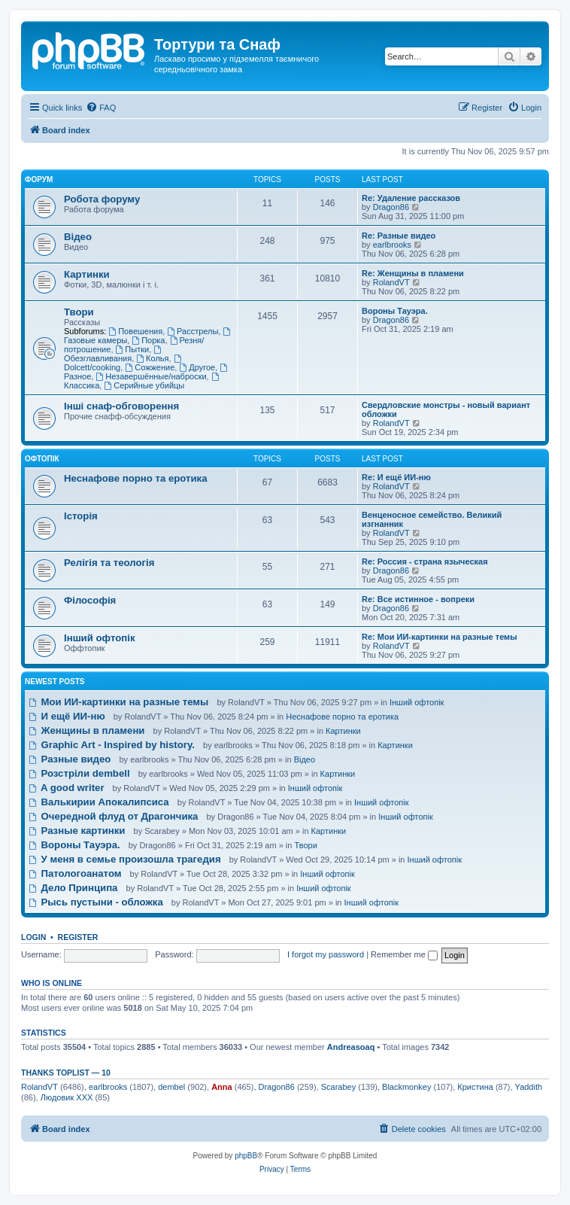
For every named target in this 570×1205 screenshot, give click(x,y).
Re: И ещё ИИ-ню (396, 477)
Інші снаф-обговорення (121, 406)
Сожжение (149, 367)
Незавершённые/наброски (151, 376)
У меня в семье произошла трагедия (125, 859)
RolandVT (391, 282)
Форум (39, 179)
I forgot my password (325, 954)
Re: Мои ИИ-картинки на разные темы (439, 636)
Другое (197, 367)
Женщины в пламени (86, 730)
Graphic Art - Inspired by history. (112, 744)
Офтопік (42, 459)
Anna (221, 1086)
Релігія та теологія (109, 562)
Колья (152, 358)
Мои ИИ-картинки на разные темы (118, 701)
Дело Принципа (73, 887)
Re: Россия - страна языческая (425, 561)
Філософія (90, 600)
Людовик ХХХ (67, 1097)
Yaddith (529, 1086)
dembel (171, 1086)
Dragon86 (391, 206)
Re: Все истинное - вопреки (418, 599)
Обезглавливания (113, 354)
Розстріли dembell (79, 773)
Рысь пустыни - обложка (96, 902)
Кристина (475, 1086)
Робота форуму (102, 199)
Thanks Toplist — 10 (66, 1072)
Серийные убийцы (144, 385)
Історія (81, 516)
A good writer (67, 787)
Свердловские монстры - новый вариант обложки (446, 409)
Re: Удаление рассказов (411, 197)
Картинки (87, 274)
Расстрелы (192, 331)
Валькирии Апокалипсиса (99, 802)
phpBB (246, 1156)
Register (78, 937)
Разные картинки (77, 830)
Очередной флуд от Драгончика (113, 816)
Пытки (133, 349)
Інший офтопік (99, 638)
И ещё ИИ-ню (67, 716)
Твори (79, 312)
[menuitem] (101, 108)
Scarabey (338, 1086)
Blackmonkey (406, 1086)
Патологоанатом (75, 873)
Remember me (404, 954)
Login (33, 937)
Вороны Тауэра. (395, 310)
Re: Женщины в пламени (413, 273)
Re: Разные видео (398, 235)
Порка (148, 340)
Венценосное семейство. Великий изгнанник (432, 519)
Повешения (135, 331)
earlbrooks (392, 244)
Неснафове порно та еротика (136, 478)
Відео (78, 236)
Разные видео (70, 759)
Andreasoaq (351, 1046)
